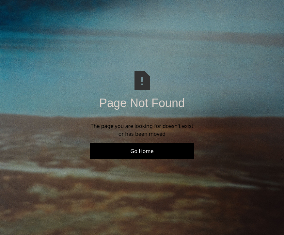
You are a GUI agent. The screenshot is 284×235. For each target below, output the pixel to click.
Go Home (141, 151)
